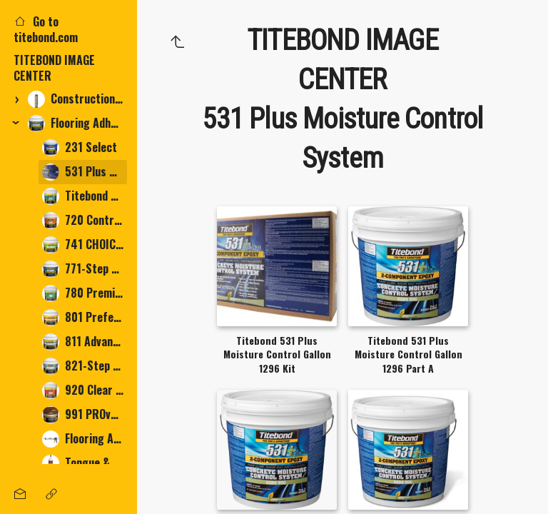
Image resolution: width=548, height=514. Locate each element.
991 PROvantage (84, 414)
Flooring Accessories (84, 439)
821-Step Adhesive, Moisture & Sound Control (84, 366)
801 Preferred (84, 317)
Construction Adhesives (77, 99)
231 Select (79, 147)
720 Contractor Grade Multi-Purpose (84, 220)
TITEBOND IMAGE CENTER (54, 67)
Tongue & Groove (84, 463)
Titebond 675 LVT (84, 196)
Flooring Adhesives (77, 123)
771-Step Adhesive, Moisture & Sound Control (84, 269)
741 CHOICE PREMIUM (84, 244)
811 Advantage (84, 342)
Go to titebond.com (46, 29)
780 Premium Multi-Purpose (84, 293)
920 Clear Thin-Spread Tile (84, 390)
